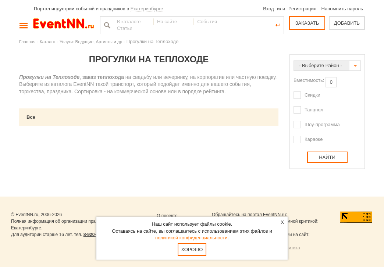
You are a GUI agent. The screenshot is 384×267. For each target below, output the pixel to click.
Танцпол (314, 109)
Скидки (312, 95)
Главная (27, 41)
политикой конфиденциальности (191, 237)
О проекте (167, 215)
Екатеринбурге (147, 8)
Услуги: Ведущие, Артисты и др (91, 41)
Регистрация (302, 8)
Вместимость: (309, 80)
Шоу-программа (322, 124)
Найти (106, 25)
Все (30, 117)
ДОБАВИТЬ (347, 23)
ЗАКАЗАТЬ (307, 23)
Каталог (48, 41)
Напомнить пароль (342, 8)
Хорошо (192, 249)
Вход (268, 8)
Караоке (314, 139)
